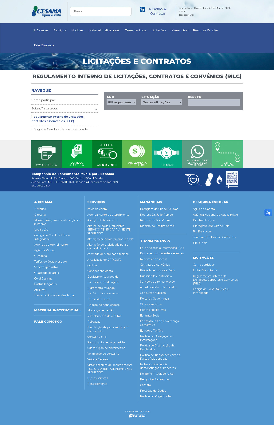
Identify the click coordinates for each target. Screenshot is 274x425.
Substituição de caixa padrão (106, 341)
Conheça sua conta (100, 269)
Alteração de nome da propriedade (110, 237)
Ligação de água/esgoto (103, 303)
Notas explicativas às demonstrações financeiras (158, 365)
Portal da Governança (154, 297)
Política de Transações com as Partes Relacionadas (160, 355)
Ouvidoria (40, 254)
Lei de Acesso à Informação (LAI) (162, 246)
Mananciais (179, 30)
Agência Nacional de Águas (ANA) (215, 213)
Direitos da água (204, 219)
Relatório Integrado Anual (157, 372)
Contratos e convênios (155, 263)
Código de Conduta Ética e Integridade (59, 129)
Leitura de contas (98, 298)
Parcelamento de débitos (104, 315)
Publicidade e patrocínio (156, 274)
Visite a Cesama (97, 358)
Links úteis (200, 241)
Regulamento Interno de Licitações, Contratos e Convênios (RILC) (57, 119)
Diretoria (40, 213)
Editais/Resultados (44, 108)
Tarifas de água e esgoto (50, 260)
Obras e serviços (151, 303)
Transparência (135, 30)
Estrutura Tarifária (151, 329)
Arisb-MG (40, 288)
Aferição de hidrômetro (102, 219)
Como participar (43, 100)
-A (149, 9)
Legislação (41, 228)
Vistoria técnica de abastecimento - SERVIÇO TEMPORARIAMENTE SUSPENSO (110, 367)
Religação (93, 320)
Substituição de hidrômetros (106, 347)
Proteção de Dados (153, 389)
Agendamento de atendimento (108, 213)
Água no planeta (204, 207)
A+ (166, 9)
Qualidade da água (46, 271)
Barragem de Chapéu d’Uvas (159, 207)
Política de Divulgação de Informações (157, 336)
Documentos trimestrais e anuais (162, 252)
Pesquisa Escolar (205, 30)
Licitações (159, 30)
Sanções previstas (46, 266)
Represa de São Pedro (155, 219)
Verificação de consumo (103, 352)
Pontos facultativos (153, 308)
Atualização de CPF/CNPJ (104, 258)
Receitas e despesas (153, 257)
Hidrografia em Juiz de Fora (211, 224)
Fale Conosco (44, 45)
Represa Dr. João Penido (156, 213)
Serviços (60, 30)
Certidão (93, 264)
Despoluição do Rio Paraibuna (54, 294)
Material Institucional (104, 30)
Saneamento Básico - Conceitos (214, 236)
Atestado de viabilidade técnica (108, 252)
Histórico (40, 207)
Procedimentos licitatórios (157, 269)
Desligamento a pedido (103, 275)
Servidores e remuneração (157, 280)
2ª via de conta (97, 207)
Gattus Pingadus (45, 282)
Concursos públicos (153, 291)
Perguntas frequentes (155, 378)
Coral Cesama (43, 277)
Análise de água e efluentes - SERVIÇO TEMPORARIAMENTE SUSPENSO (109, 228)
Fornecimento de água (102, 281)
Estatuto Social (150, 314)
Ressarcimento (97, 382)
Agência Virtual (44, 249)
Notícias (77, 30)
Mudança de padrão (100, 309)
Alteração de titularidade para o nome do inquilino (107, 245)
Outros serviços (97, 376)
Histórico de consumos (102, 292)
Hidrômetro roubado (101, 286)
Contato (145, 383)
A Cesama (41, 30)
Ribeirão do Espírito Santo (157, 224)
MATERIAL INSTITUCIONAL (57, 309)
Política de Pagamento (155, 395)
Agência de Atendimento (51, 243)
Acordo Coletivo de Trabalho (158, 286)
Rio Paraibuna (202, 230)
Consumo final (97, 335)
